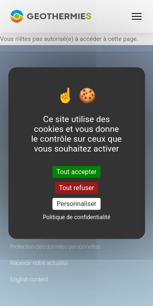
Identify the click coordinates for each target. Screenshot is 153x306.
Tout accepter (77, 172)
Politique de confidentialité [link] (77, 217)
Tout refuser (76, 188)
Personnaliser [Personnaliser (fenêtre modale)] (77, 204)
